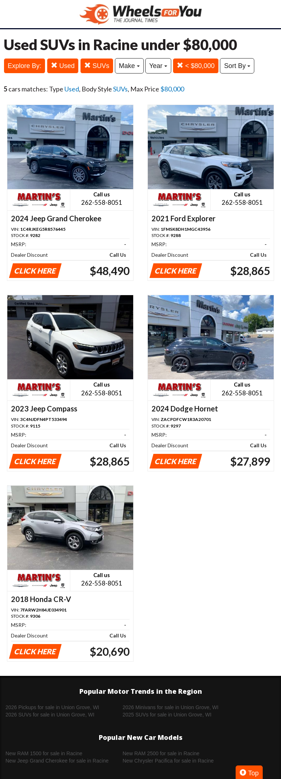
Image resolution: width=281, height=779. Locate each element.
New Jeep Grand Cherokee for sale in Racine (57, 761)
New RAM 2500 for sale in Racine (161, 753)
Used (63, 65)
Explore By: (24, 65)
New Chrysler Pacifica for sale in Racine (168, 761)
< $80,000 (196, 65)
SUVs (96, 65)
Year (158, 65)
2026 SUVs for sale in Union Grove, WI (49, 715)
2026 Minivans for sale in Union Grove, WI (170, 707)
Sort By (237, 65)
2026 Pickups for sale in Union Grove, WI (52, 707)
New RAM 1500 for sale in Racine (43, 753)
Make (129, 65)
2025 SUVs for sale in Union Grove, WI (167, 715)
